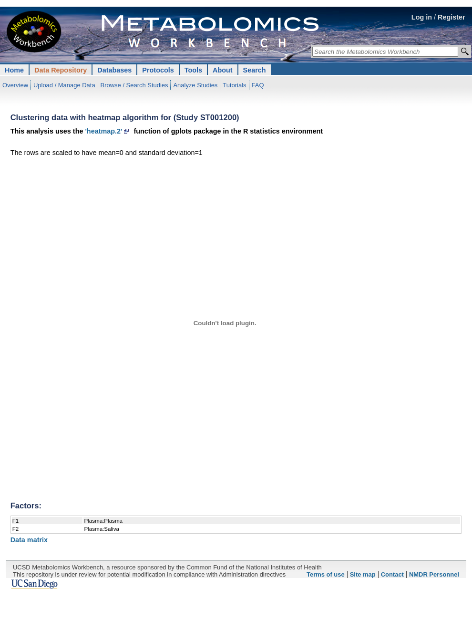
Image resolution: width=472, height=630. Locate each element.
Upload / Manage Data (64, 85)
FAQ (258, 85)
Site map (363, 574)
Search (254, 70)
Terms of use (326, 574)
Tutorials (234, 85)
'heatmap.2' (103, 131)
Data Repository (60, 70)
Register (451, 17)
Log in (421, 17)
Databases (114, 70)
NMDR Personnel (434, 574)
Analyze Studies (195, 85)
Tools (193, 70)
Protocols (158, 70)
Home (14, 70)
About (223, 70)
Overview (15, 85)
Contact (392, 574)
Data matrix (29, 540)
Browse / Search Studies (134, 85)
